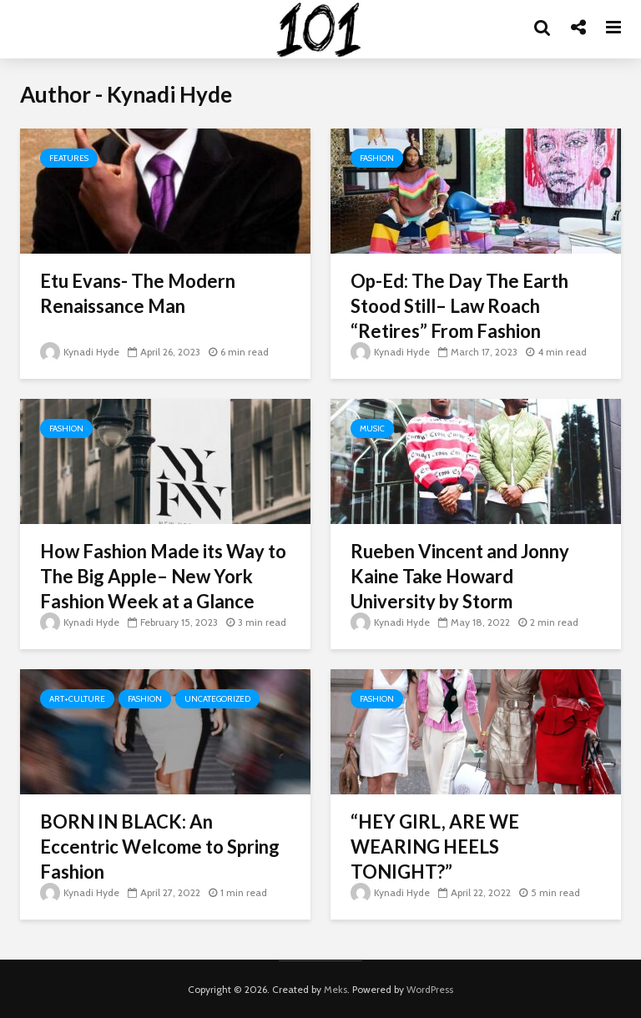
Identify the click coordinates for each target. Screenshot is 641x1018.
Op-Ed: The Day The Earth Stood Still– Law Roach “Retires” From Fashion (459, 306)
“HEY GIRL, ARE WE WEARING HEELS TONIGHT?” (435, 846)
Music (372, 428)
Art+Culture (77, 698)
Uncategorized (217, 698)
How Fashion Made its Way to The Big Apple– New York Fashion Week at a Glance (163, 576)
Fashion (377, 158)
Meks (335, 989)
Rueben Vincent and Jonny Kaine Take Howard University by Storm (460, 576)
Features (68, 158)
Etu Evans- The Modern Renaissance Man (137, 293)
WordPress (429, 989)
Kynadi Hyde (79, 351)
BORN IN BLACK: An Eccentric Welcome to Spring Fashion (160, 846)
